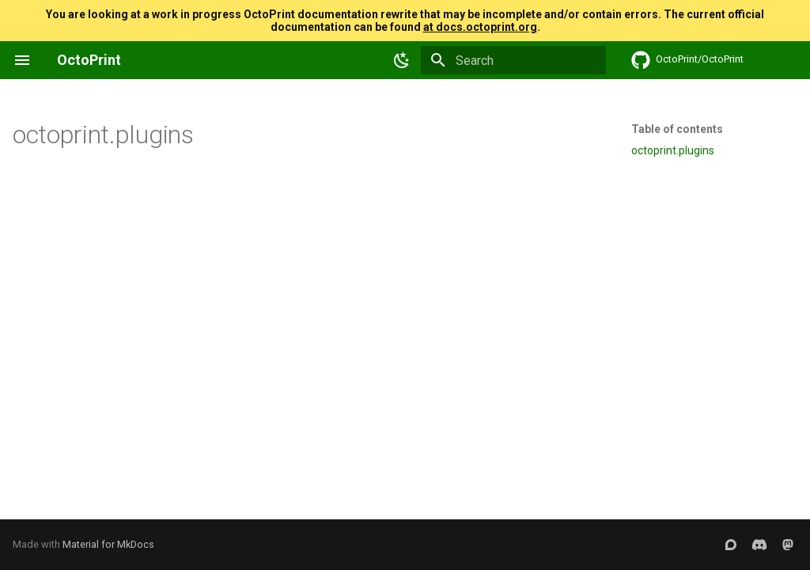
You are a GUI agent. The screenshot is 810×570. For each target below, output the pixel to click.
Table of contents (677, 129)
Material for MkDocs (108, 544)
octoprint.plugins (672, 150)
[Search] (513, 60)
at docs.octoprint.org (480, 27)
